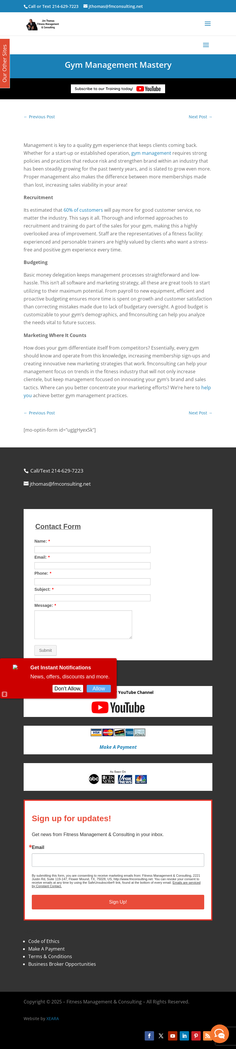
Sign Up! (118, 901)
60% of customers (83, 210)
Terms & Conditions (50, 956)
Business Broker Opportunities (62, 964)
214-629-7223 (65, 6)
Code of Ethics (44, 941)
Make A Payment (46, 949)
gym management (151, 153)
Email (38, 847)
